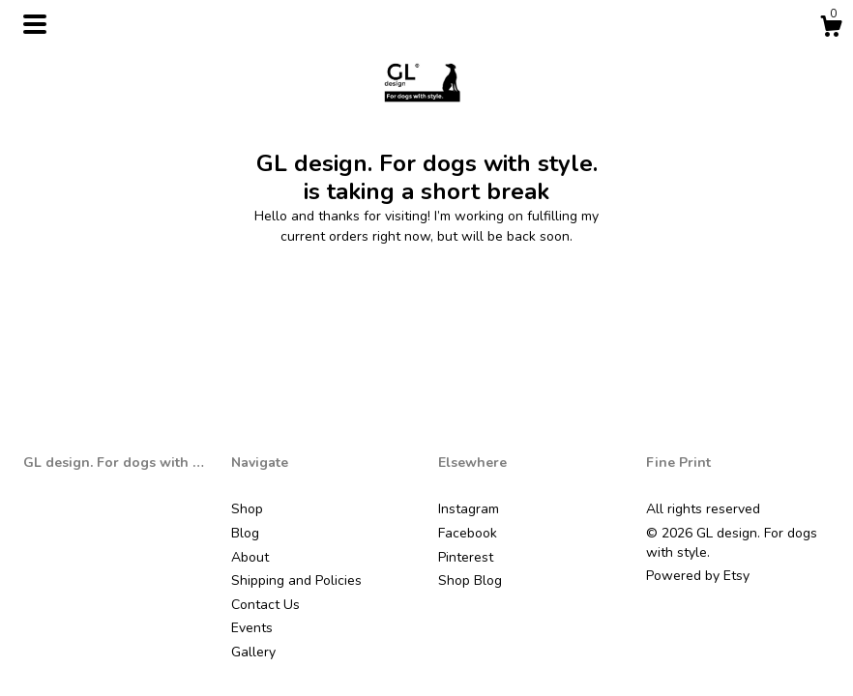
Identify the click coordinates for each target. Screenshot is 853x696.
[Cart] (830, 29)
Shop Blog (470, 580)
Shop (247, 509)
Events (252, 628)
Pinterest (465, 557)
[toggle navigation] (34, 24)
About (250, 557)
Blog (245, 533)
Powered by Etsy (698, 575)
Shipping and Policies (296, 580)
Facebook (467, 533)
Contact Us (265, 604)
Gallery (253, 652)
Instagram (468, 509)
